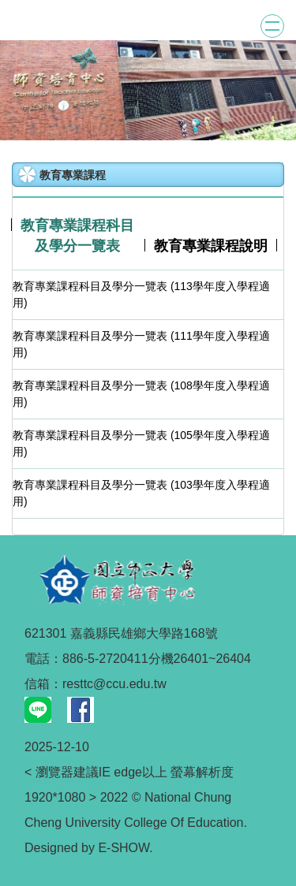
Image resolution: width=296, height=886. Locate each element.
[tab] (78, 236)
